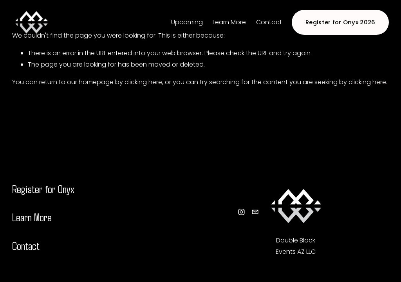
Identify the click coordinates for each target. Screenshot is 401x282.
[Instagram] (241, 212)
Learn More (229, 22)
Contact (269, 22)
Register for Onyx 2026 (340, 22)
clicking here (143, 82)
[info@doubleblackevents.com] (255, 212)
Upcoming (187, 22)
